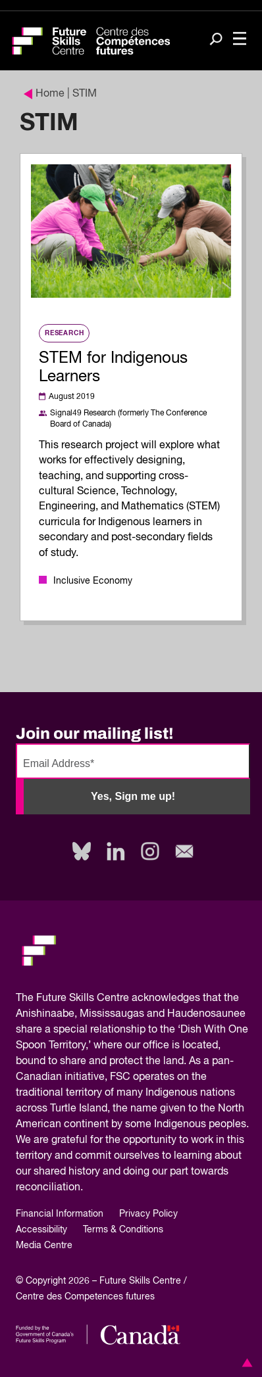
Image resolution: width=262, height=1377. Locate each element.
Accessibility (41, 1229)
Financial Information (59, 1214)
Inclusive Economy (92, 581)
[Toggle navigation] (239, 40)
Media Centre (44, 1245)
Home (44, 94)
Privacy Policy (148, 1214)
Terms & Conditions (123, 1229)
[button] (245, 1362)
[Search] (215, 40)
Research (64, 333)
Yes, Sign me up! (133, 796)
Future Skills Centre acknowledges (118, 998)
